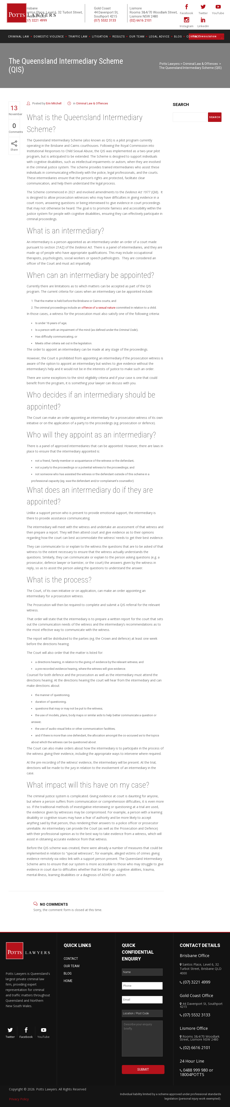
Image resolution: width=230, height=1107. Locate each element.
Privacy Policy (19, 1099)
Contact (71, 958)
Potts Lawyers (170, 63)
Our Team (71, 966)
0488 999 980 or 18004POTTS (196, 1072)
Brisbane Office (194, 955)
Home (68, 981)
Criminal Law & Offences (200, 63)
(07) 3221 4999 (196, 982)
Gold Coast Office (196, 995)
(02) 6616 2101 (141, 20)
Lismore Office (194, 1028)
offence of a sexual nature (98, 307)
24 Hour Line (192, 1061)
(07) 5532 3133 (105, 20)
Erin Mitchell (53, 103)
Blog (68, 973)
